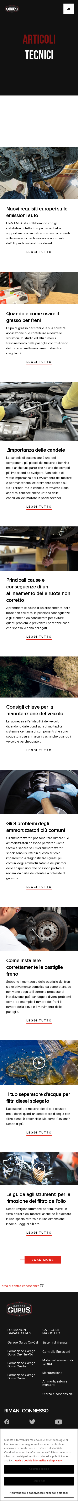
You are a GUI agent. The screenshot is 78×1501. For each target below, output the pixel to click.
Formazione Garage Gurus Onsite (21, 1364)
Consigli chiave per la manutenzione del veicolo (34, 710)
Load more (43, 1260)
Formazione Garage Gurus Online (21, 1376)
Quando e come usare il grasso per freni (32, 317)
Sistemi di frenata (55, 1342)
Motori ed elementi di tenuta (57, 1362)
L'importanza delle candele (35, 450)
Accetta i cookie (39, 1469)
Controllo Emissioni (56, 1351)
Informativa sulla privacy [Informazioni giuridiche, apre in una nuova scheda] (47, 1460)
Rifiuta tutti (39, 1481)
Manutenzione (52, 1373)
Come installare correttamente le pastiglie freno (34, 967)
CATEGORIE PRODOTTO (51, 1331)
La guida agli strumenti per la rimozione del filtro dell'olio (38, 1198)
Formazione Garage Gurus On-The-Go (21, 1352)
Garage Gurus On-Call (22, 1342)
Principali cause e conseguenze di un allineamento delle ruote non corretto (38, 590)
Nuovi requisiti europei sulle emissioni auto (36, 212)
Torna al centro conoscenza (19, 1286)
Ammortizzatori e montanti (54, 1383)
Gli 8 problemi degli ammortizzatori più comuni (35, 827)
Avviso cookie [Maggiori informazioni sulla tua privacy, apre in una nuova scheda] (23, 1460)
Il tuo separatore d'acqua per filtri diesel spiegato (38, 1097)
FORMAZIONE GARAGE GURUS (19, 1331)
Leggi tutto (39, 252)
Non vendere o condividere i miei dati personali (39, 1493)
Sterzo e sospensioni (57, 1394)
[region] (39, 1464)
